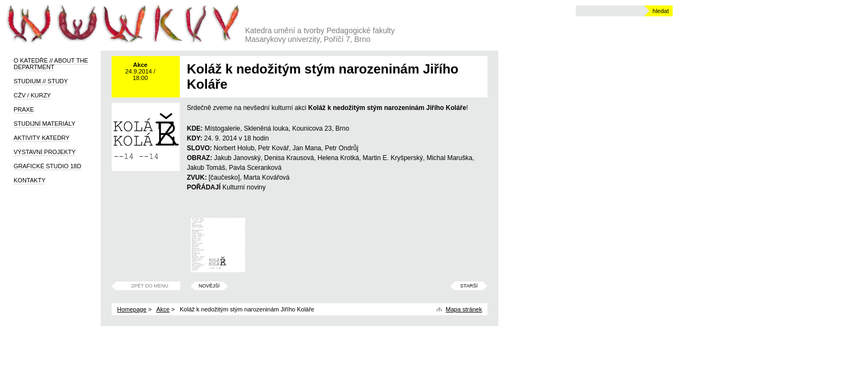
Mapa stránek (464, 309)
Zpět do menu (149, 286)
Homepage (132, 309)
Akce (162, 309)
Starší (469, 286)
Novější (209, 286)
